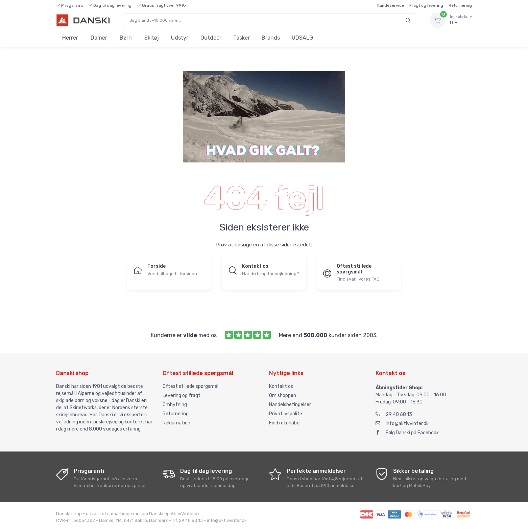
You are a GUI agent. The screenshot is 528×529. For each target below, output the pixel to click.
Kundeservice (390, 5)
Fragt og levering (426, 5)
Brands (271, 38)
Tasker (241, 38)
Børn (126, 38)
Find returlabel (285, 423)
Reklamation (176, 423)
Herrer (70, 38)
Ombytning (175, 404)
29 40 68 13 (394, 414)
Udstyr (179, 38)
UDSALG (302, 38)
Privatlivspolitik (286, 414)
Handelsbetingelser (290, 404)
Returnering (460, 5)
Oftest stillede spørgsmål (190, 386)
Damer (99, 38)
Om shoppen (282, 395)
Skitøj (151, 38)
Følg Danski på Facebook (407, 433)
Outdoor (210, 38)
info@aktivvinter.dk (402, 423)
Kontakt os (281, 386)
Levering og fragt (181, 395)
